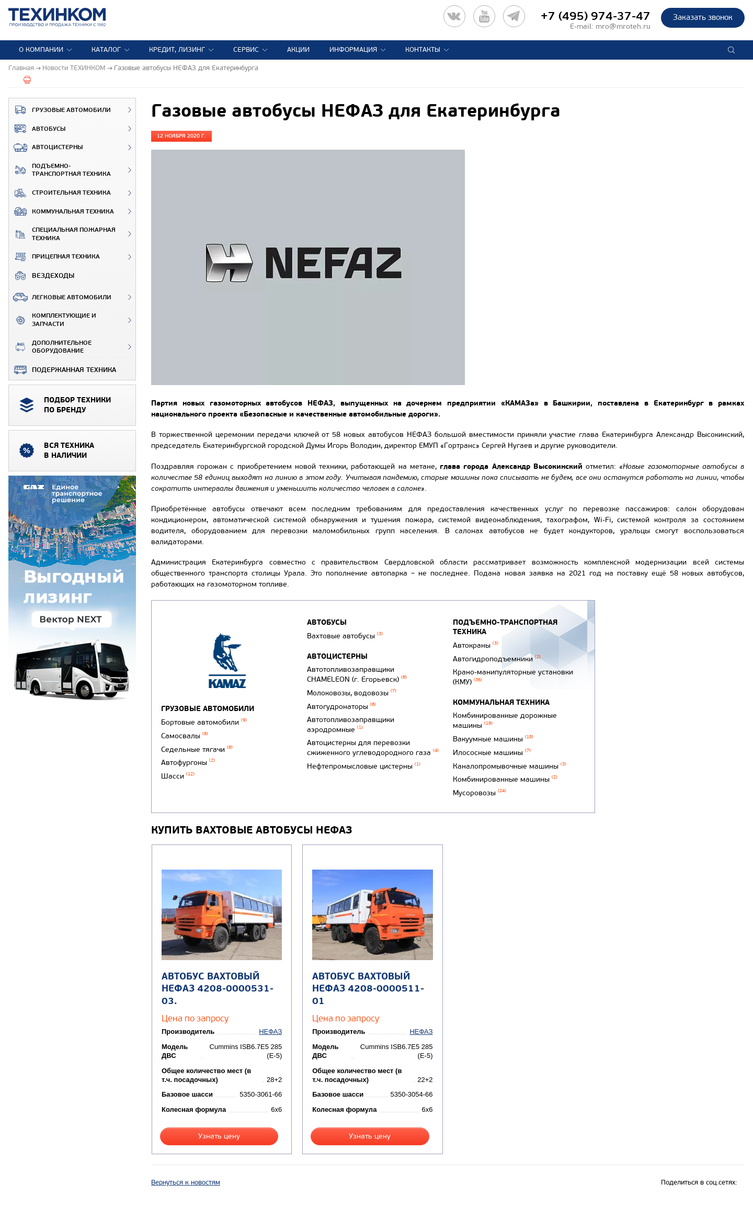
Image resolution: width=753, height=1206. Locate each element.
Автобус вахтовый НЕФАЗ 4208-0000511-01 (368, 989)
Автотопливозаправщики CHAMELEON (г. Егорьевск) (357, 674)
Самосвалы (184, 735)
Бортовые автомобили (204, 722)
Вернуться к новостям (185, 1182)
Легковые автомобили (60, 297)
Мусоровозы (479, 792)
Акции (298, 50)
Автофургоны (188, 762)
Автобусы (37, 129)
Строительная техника (60, 193)
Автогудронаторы (341, 706)
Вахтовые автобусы (345, 636)
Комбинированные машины (505, 779)
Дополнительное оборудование (50, 347)
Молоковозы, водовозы (351, 693)
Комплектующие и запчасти (52, 320)
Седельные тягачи (197, 749)
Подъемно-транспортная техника (60, 170)
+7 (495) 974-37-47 (596, 16)
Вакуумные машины (493, 739)
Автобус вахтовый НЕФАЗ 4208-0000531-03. (217, 989)
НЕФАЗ (270, 1031)
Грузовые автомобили (60, 110)
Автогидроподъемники (497, 659)
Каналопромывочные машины (509, 766)
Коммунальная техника (61, 211)
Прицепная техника (54, 257)
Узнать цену (219, 1136)
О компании (41, 50)
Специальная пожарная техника (62, 234)
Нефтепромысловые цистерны (363, 766)
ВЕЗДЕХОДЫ (41, 276)
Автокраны (475, 645)
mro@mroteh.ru (623, 26)
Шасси (178, 776)
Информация (353, 50)
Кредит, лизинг (177, 50)
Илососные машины (492, 752)
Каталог (106, 50)
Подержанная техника (62, 370)
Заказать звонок (703, 17)
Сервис (246, 50)
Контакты (422, 50)
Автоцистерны (46, 147)
